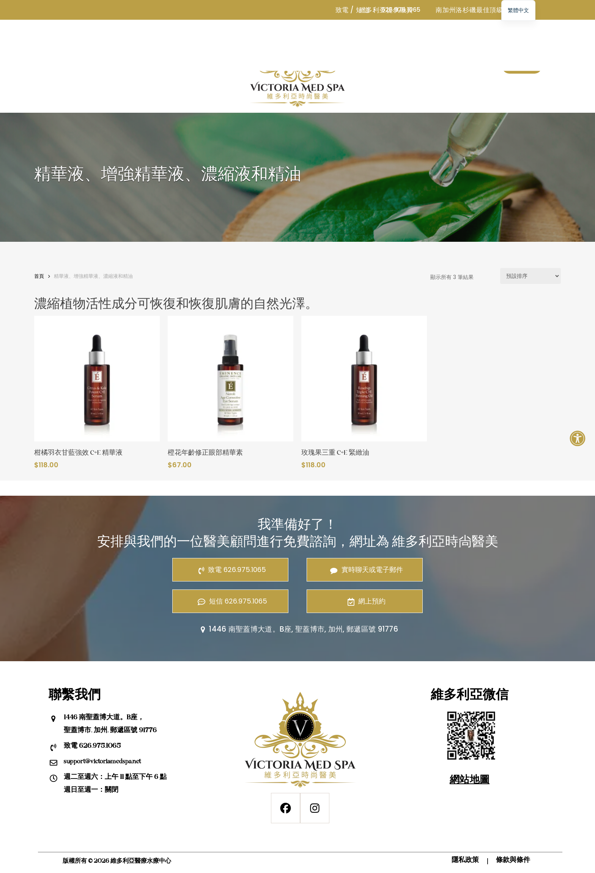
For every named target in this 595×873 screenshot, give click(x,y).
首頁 (39, 276)
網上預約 (365, 601)
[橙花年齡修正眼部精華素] (230, 378)
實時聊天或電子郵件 (364, 569)
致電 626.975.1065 (230, 569)
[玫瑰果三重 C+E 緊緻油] (364, 378)
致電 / (344, 10)
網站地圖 (470, 780)
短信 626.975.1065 (230, 601)
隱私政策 (465, 860)
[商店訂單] (530, 276)
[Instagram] (314, 808)
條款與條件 (513, 860)
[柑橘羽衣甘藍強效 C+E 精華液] (97, 378)
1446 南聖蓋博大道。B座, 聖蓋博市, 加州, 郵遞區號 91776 (297, 629)
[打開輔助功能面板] (577, 438)
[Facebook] (285, 808)
